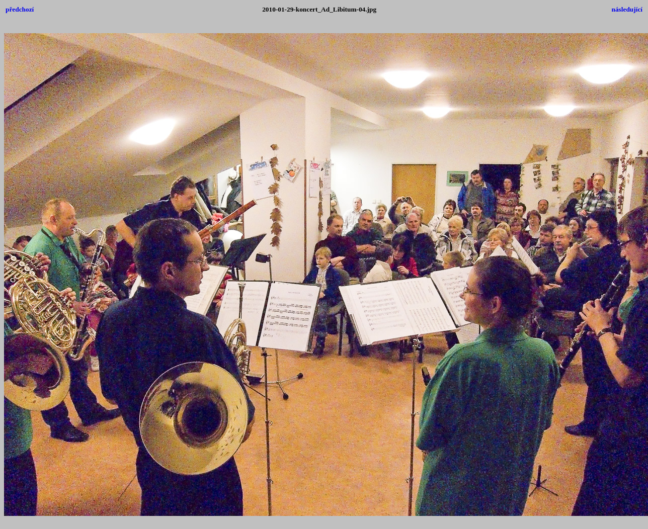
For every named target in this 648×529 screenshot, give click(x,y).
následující (627, 9)
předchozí (20, 9)
